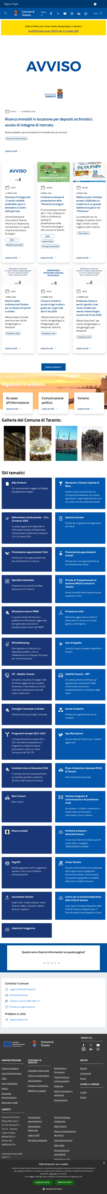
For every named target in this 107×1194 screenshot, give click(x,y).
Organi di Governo (10, 1068)
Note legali (59, 1145)
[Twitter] (57, 13)
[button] (53, 1189)
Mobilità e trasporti (37, 1090)
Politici (5, 1088)
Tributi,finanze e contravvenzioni (61, 1079)
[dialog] (53, 1177)
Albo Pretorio (60, 1126)
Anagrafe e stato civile (38, 1070)
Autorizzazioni (61, 1100)
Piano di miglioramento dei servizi (65, 1133)
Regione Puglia (11, 4)
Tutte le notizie (53, 367)
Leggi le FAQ (34, 1135)
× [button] (104, 1163)
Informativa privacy (63, 1140)
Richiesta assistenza (37, 1140)
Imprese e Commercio (38, 1085)
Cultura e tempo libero (38, 1075)
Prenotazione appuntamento (35, 1119)
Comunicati (85, 1073)
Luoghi (83, 1092)
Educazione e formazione (60, 1070)
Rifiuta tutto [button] (64, 1182)
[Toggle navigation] (5, 13)
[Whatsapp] (84, 13)
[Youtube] (64, 13)
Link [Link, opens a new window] (80, 1176)
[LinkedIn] (78, 13)
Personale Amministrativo (9, 1095)
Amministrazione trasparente (62, 1119)
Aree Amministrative (11, 1073)
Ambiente (58, 1086)
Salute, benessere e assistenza (63, 1093)
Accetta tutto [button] (43, 1182)
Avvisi (13, 111)
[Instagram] (71, 13)
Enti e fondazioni (10, 1083)
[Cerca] (101, 13)
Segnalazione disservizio (34, 1128)
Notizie (46, 187)
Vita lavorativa (35, 1080)
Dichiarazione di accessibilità (61, 1152)
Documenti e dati (10, 1102)
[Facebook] (50, 13)
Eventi (83, 1097)
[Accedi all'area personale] (95, 4)
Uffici (4, 1078)
